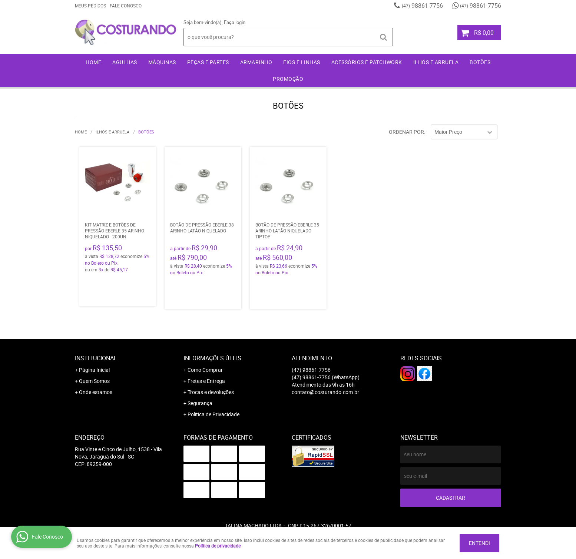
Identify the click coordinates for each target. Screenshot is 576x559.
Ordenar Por (406, 131)
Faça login (234, 22)
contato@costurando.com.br (325, 392)
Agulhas (124, 62)
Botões (480, 62)
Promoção (288, 78)
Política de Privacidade (213, 414)
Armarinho (256, 62)
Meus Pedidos (90, 6)
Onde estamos (95, 392)
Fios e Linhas (301, 62)
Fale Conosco (126, 6)
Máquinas (162, 62)
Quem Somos (94, 380)
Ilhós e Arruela (436, 62)
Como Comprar (205, 369)
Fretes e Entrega (206, 380)
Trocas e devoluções (211, 392)
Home (93, 62)
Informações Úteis (212, 358)
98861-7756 (422, 5)
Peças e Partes (208, 62)
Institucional (96, 358)
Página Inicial (94, 369)
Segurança (200, 403)
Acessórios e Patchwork (366, 62)
